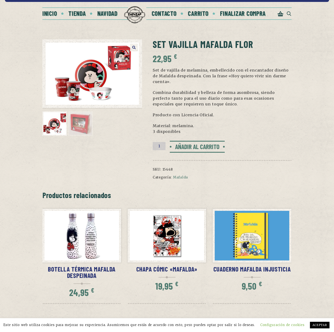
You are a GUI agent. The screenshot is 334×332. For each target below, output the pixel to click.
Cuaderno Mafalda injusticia (252, 269)
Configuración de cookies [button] (282, 325)
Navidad (107, 13)
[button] (134, 47)
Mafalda (180, 177)
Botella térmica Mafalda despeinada (81, 272)
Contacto (164, 13)
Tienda (77, 13)
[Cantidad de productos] (159, 146)
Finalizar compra (243, 13)
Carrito (198, 13)
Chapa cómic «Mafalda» (166, 269)
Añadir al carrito (197, 146)
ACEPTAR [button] (319, 325)
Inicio (49, 13)
